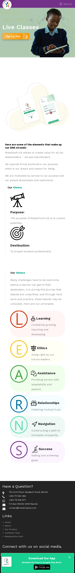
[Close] (69, 557)
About (6, 526)
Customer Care (11, 533)
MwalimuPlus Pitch (12, 536)
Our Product (9, 529)
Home (6, 522)
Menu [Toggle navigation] (66, 4)
